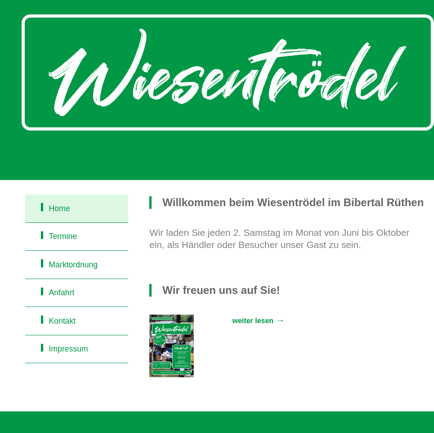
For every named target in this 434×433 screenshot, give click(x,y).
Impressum (68, 348)
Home (59, 208)
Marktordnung (73, 264)
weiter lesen (253, 321)
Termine (63, 236)
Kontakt (62, 320)
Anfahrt (62, 292)
